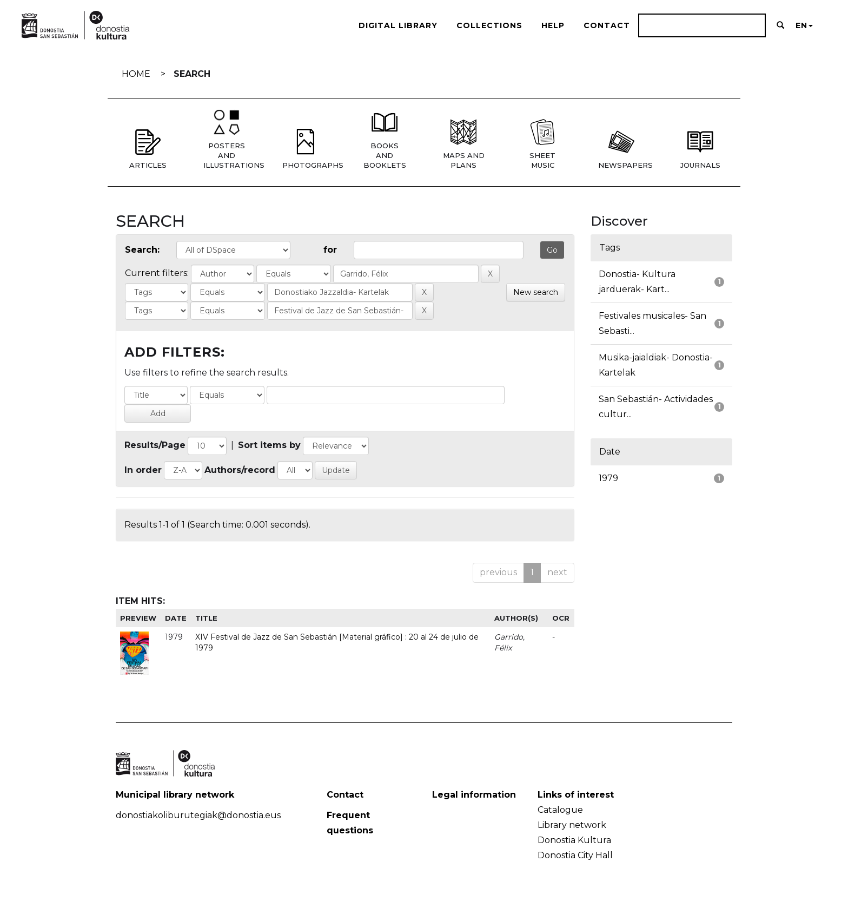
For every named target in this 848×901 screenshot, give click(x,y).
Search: (142, 250)
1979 (608, 478)
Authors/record (239, 470)
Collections (489, 25)
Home (136, 74)
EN (804, 25)
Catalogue (560, 810)
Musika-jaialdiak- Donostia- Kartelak (656, 365)
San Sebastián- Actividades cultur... (656, 406)
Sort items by (269, 445)
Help (553, 25)
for (330, 250)
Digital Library (398, 25)
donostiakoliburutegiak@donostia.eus (198, 815)
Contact (607, 25)
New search (535, 292)
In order (143, 470)
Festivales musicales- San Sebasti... (652, 323)
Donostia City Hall (575, 855)
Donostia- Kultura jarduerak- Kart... (637, 281)
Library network (572, 825)
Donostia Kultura (574, 840)
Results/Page (155, 445)
